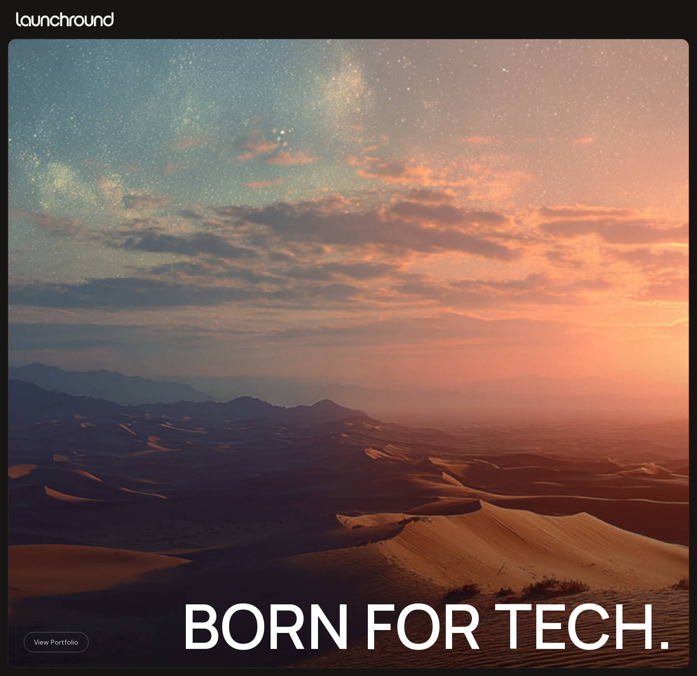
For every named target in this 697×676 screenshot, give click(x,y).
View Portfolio (56, 642)
